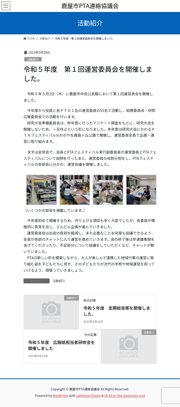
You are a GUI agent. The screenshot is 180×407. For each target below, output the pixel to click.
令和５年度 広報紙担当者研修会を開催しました (61, 345)
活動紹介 (33, 59)
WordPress (60, 395)
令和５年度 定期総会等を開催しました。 (116, 311)
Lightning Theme (88, 395)
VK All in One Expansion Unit (124, 395)
